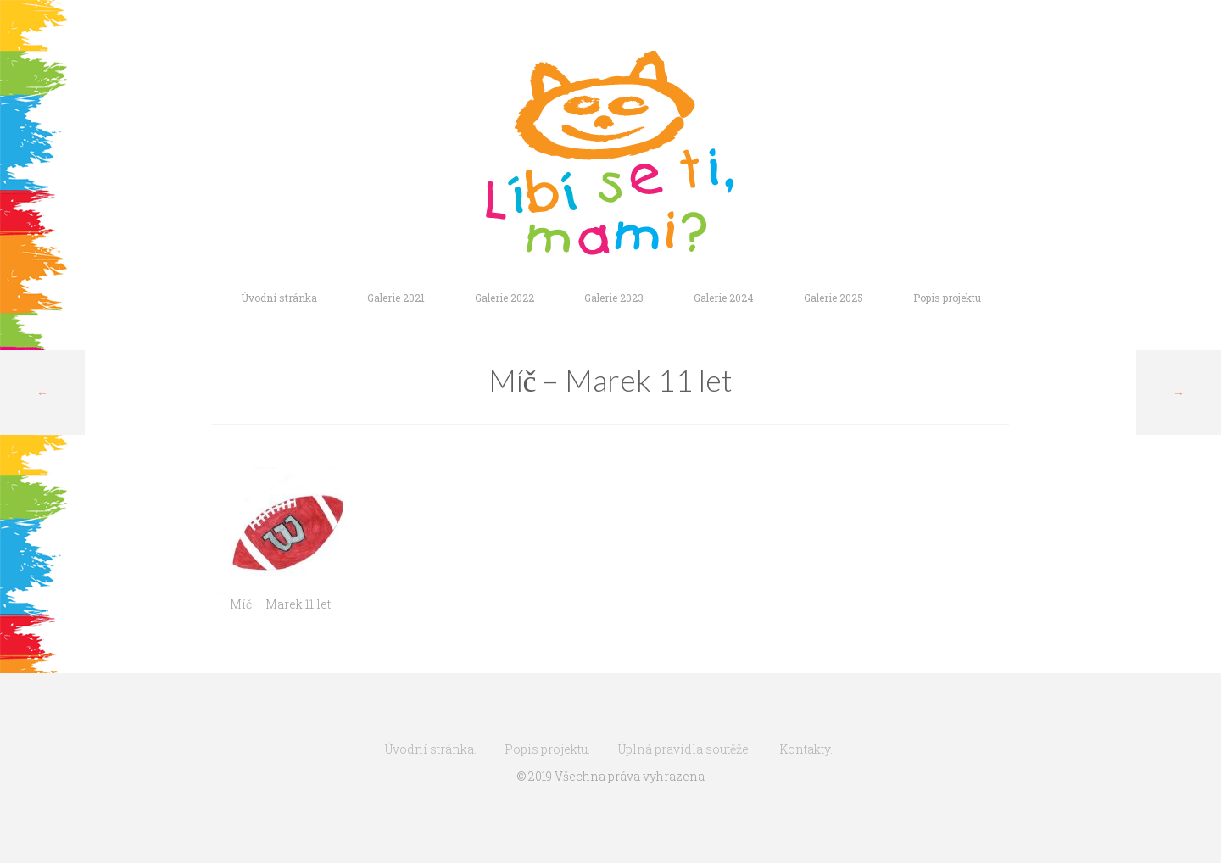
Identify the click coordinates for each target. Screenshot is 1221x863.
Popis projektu (947, 297)
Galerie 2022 (504, 297)
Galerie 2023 (614, 297)
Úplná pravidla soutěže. (684, 749)
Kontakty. (806, 749)
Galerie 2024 (724, 297)
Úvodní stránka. (431, 749)
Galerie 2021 (396, 297)
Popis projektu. (547, 749)
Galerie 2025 (833, 297)
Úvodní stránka (279, 297)
